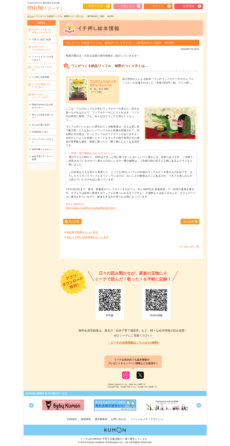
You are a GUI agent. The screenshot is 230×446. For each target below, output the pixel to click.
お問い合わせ (118, 419)
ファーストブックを (42, 58)
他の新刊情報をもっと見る (82, 232)
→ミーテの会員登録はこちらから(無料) (133, 342)
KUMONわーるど (40, 132)
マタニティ (127, 6)
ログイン (158, 6)
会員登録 (188, 6)
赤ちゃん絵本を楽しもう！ (42, 116)
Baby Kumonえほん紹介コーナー (42, 106)
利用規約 (72, 419)
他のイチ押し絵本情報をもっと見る (88, 237)
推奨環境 (86, 419)
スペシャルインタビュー (42, 140)
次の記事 (188, 221)
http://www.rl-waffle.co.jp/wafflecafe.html (90, 208)
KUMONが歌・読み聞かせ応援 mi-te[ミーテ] (44, 6)
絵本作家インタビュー (42, 149)
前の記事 (74, 221)
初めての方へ (97, 6)
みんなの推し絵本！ (41, 124)
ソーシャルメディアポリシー (146, 419)
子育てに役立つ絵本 (41, 39)
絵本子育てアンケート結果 (42, 158)
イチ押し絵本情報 (40, 77)
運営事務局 (101, 419)
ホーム (30, 16)
